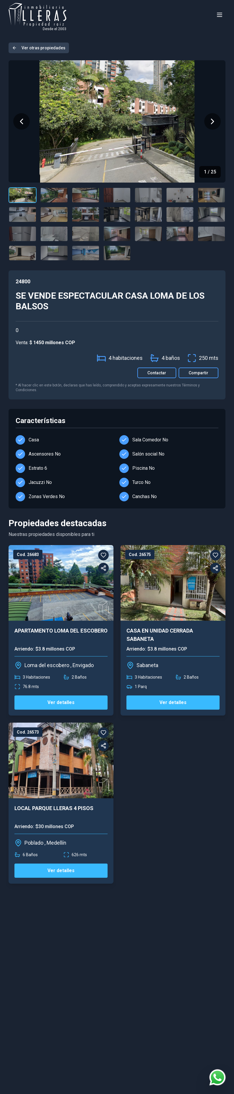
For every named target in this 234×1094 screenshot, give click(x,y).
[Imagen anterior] (21, 121)
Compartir (198, 372)
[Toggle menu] (219, 15)
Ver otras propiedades (38, 47)
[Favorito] (103, 555)
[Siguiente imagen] (212, 121)
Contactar (156, 372)
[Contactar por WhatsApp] (217, 1077)
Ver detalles (61, 702)
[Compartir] (103, 568)
